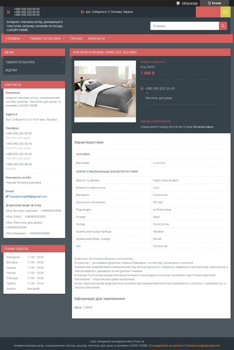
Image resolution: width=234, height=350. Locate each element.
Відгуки (11, 70)
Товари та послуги (45, 38)
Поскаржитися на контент (166, 345)
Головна (13, 38)
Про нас (76, 38)
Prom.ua (139, 341)
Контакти (96, 38)
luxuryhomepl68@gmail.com (28, 196)
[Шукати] (223, 26)
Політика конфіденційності (202, 345)
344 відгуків (190, 3)
